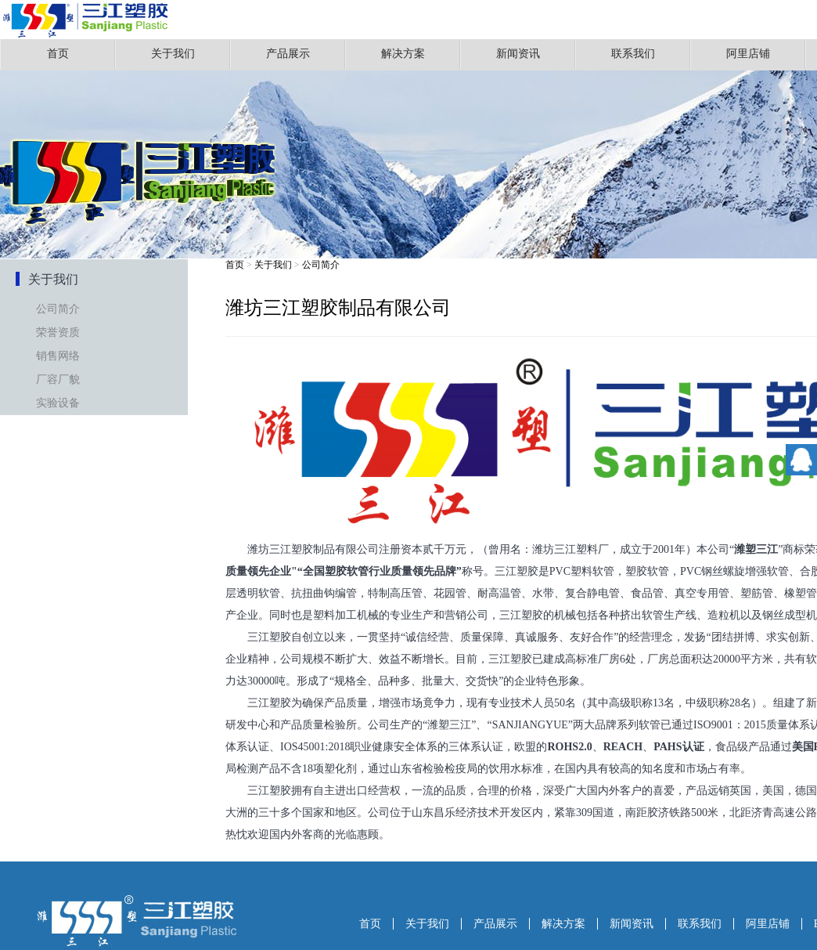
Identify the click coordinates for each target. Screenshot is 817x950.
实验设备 (58, 403)
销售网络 (58, 356)
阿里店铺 (748, 54)
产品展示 (288, 54)
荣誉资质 (58, 332)
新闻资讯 (518, 54)
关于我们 (173, 54)
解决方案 (403, 54)
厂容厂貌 (58, 379)
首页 (58, 54)
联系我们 (633, 54)
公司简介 (58, 309)
